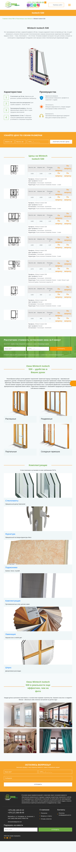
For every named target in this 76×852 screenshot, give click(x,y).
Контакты (61, 810)
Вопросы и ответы (46, 816)
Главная (4, 18)
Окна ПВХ (12, 18)
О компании (44, 810)
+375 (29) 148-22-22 (16, 810)
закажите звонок (34, 7)
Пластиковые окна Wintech (24, 18)
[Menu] (69, 5)
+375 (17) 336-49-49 (16, 813)
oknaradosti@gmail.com (15, 821)
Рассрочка (44, 813)
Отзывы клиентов (46, 819)
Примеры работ (56, 5)
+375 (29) (35, 2)
